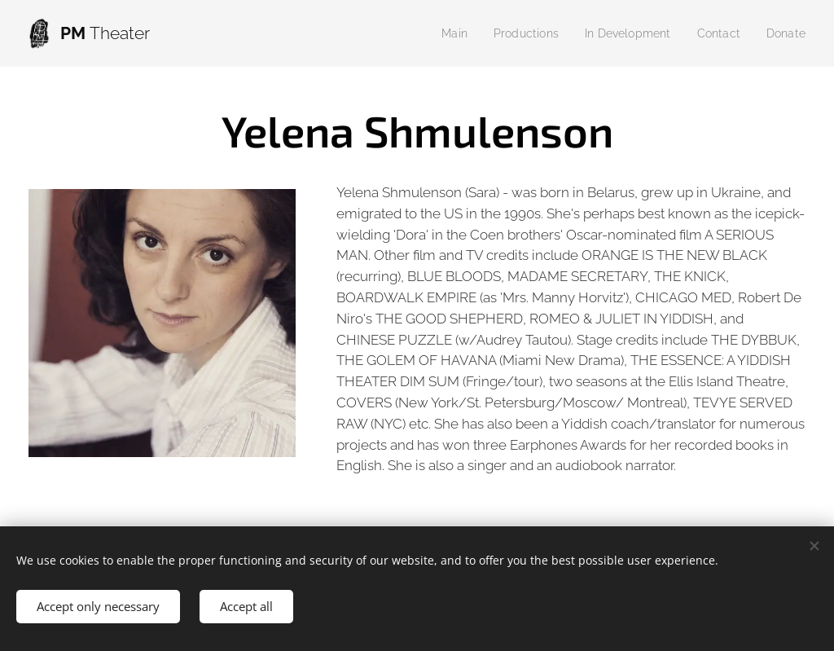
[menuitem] (437, 33)
